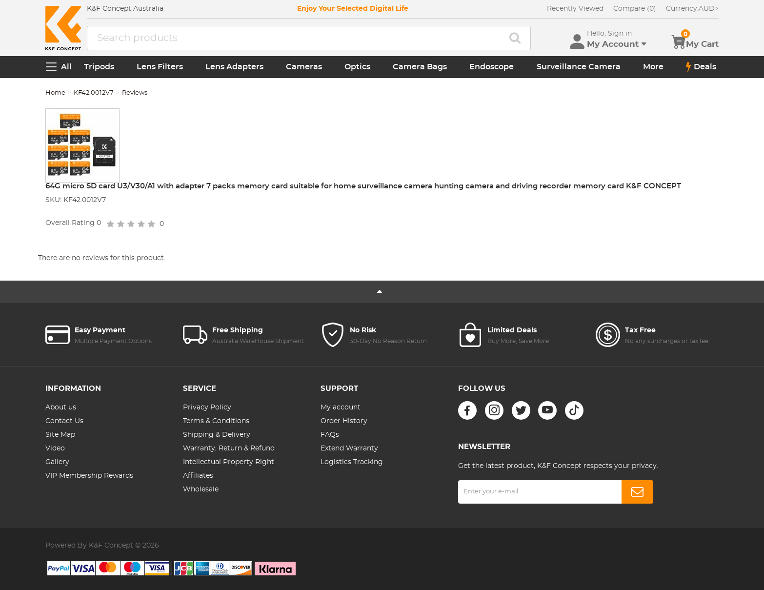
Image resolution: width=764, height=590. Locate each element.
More (653, 67)
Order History (344, 421)
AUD (692, 8)
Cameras (304, 67)
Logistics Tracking (352, 462)
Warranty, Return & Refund (229, 448)
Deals (701, 66)
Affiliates (198, 475)
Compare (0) (634, 8)
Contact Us (64, 421)
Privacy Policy (207, 407)
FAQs (330, 434)
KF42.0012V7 (94, 93)
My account (341, 407)
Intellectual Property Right (228, 462)
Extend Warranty (349, 448)
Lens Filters (160, 67)
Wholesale (201, 489)
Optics (357, 67)
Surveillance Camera (579, 67)
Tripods (99, 67)
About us (60, 407)
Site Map (60, 434)
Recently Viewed (575, 8)
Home (55, 93)
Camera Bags (420, 67)
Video (55, 448)
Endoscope (491, 67)
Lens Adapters (234, 67)
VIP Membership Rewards (89, 475)
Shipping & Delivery (216, 434)
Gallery (57, 462)
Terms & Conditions (216, 421)
